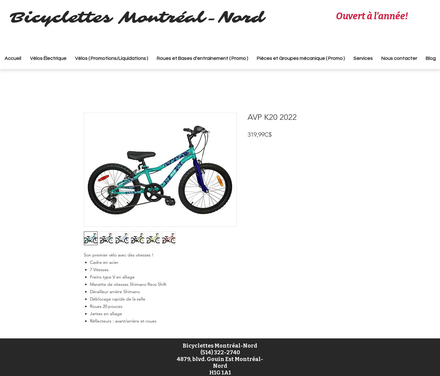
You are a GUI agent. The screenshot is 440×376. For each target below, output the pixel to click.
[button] (111, 58)
